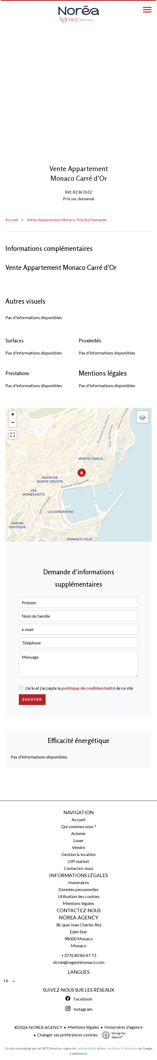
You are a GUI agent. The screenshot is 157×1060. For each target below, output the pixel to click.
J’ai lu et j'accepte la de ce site (79, 688)
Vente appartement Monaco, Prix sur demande (67, 219)
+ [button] (12, 415)
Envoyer (32, 699)
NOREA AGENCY (78, 918)
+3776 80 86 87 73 (78, 955)
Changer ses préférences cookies (67, 1034)
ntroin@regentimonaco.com (78, 962)
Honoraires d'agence (123, 1026)
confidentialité (86, 1048)
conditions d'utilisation (122, 1048)
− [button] (12, 423)
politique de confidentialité (88, 688)
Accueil (11, 219)
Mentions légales (83, 1026)
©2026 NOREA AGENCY (38, 1027)
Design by (112, 1035)
